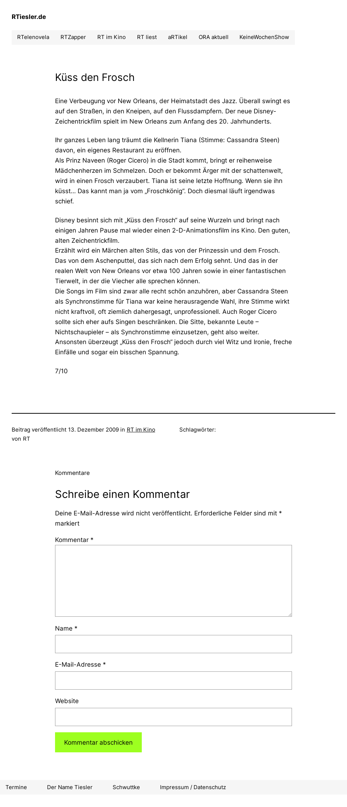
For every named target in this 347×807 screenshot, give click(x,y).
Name (66, 628)
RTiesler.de (29, 16)
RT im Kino (141, 429)
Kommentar (74, 539)
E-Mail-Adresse (80, 664)
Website (67, 701)
